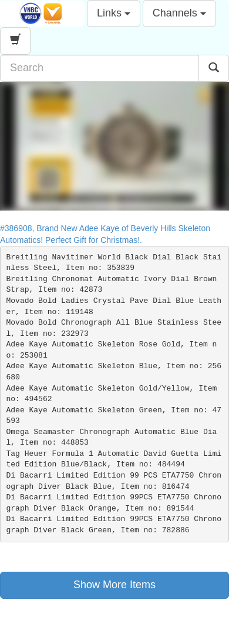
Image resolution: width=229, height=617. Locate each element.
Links (113, 13)
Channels (179, 13)
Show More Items (114, 585)
